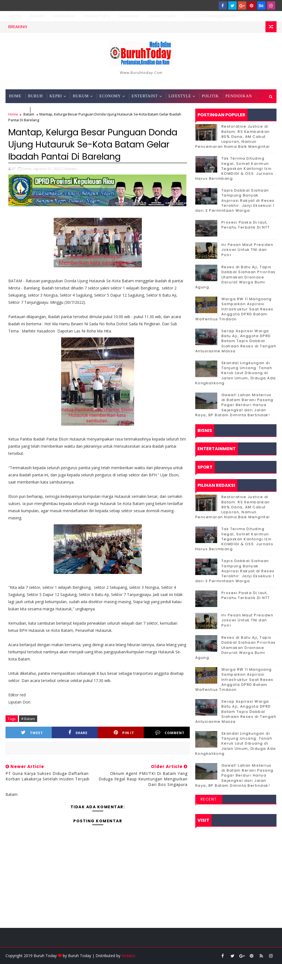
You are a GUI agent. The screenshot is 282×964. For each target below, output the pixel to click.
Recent (208, 799)
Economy (110, 96)
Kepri (56, 96)
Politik (210, 96)
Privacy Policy (97, 16)
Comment (170, 732)
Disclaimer (129, 16)
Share (78, 732)
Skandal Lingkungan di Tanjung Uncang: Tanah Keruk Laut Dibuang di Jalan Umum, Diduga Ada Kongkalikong (235, 373)
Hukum (81, 96)
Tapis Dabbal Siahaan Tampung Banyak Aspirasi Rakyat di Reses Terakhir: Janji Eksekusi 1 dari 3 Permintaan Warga (235, 200)
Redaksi (37, 16)
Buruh (35, 96)
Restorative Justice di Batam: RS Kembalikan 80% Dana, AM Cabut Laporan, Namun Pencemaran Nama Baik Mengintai (232, 136)
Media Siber (64, 16)
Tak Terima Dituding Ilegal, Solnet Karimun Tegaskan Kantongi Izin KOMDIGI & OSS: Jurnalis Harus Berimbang (234, 168)
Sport (39, 110)
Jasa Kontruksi (161, 16)
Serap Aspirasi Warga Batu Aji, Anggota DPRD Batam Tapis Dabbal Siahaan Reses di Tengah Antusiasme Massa (235, 341)
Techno (17, 110)
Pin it (124, 732)
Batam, (71, 168)
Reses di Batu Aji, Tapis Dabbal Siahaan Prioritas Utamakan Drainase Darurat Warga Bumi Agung (235, 277)
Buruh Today (79, 955)
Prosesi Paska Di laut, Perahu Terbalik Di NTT (245, 225)
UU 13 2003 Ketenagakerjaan (211, 16)
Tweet (32, 732)
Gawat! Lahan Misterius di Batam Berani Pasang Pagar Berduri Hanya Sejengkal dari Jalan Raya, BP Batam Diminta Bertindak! (234, 405)
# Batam (28, 718)
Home (15, 16)
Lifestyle (180, 96)
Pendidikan (239, 96)
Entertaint (145, 96)
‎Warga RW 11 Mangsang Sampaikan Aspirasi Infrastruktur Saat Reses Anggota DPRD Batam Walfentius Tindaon (234, 309)
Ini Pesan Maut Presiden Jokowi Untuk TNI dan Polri (247, 249)
